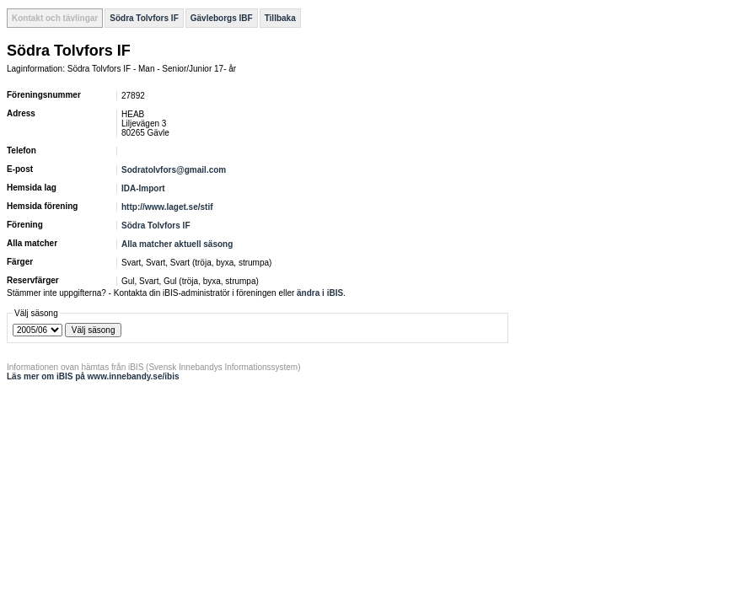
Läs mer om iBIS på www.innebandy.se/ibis (93, 376)
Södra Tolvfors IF (144, 18)
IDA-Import (143, 188)
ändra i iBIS (320, 293)
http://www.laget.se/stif (167, 207)
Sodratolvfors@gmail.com (173, 170)
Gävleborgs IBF (222, 18)
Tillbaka (280, 18)
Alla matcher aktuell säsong (177, 244)
